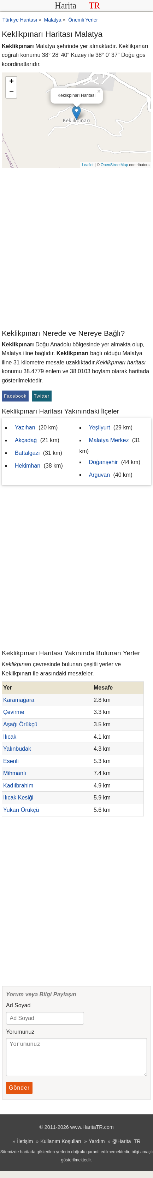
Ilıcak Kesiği (18, 798)
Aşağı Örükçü (20, 724)
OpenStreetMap (114, 165)
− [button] (11, 92)
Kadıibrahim (18, 786)
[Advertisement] (76, 247)
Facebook (15, 396)
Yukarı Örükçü (21, 810)
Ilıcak (9, 737)
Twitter (42, 396)
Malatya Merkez (109, 440)
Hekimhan (27, 466)
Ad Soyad (18, 1005)
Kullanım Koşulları (60, 1148)
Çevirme (13, 712)
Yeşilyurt (99, 427)
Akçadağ (26, 440)
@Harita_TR (126, 1148)
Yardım (97, 1148)
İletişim (25, 1148)
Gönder (19, 1095)
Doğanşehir (103, 462)
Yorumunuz (20, 1032)
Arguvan (99, 475)
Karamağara (18, 700)
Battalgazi (27, 453)
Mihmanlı (14, 773)
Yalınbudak (17, 749)
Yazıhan (25, 427)
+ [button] (11, 82)
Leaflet (88, 165)
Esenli (11, 761)
